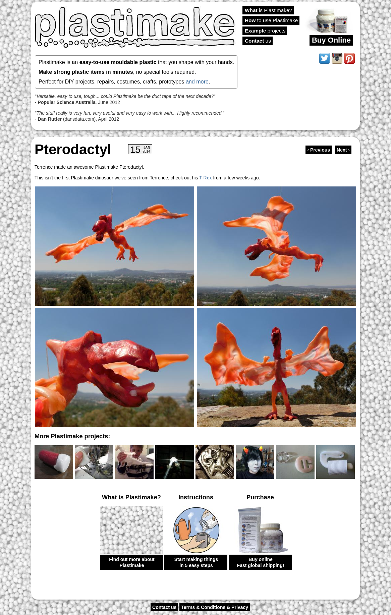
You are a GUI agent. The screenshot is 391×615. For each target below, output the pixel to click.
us (258, 41)
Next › (343, 150)
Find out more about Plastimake (131, 562)
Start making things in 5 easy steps (196, 562)
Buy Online (331, 40)
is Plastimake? (268, 10)
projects (265, 31)
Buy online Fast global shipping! (260, 562)
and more (197, 81)
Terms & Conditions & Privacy (214, 607)
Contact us (164, 607)
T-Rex (205, 177)
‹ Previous (318, 150)
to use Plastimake (271, 20)
